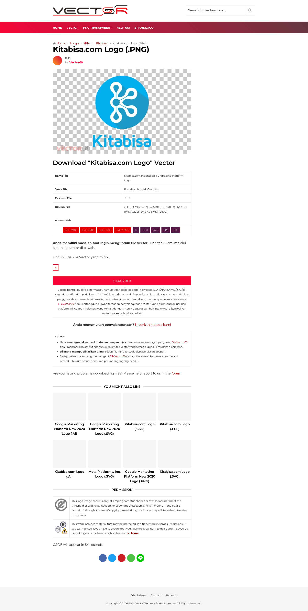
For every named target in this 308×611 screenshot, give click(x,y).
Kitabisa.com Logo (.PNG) (101, 49)
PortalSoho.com (166, 603)
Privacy (171, 595)
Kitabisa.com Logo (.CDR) (140, 426)
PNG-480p (88, 230)
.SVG (155, 230)
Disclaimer (139, 595)
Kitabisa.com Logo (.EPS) (175, 426)
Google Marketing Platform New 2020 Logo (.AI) (69, 429)
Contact (157, 595)
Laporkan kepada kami (153, 325)
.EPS (165, 230)
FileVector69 (66, 303)
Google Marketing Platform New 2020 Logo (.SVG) (104, 429)
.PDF (175, 230)
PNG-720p (105, 230)
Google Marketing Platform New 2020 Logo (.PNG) (139, 476)
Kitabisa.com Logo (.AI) (69, 474)
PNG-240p (71, 230)
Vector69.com (144, 603)
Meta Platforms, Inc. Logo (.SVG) (104, 474)
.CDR (145, 230)
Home (57, 27)
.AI (135, 230)
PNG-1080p (122, 230)
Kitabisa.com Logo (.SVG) (175, 474)
